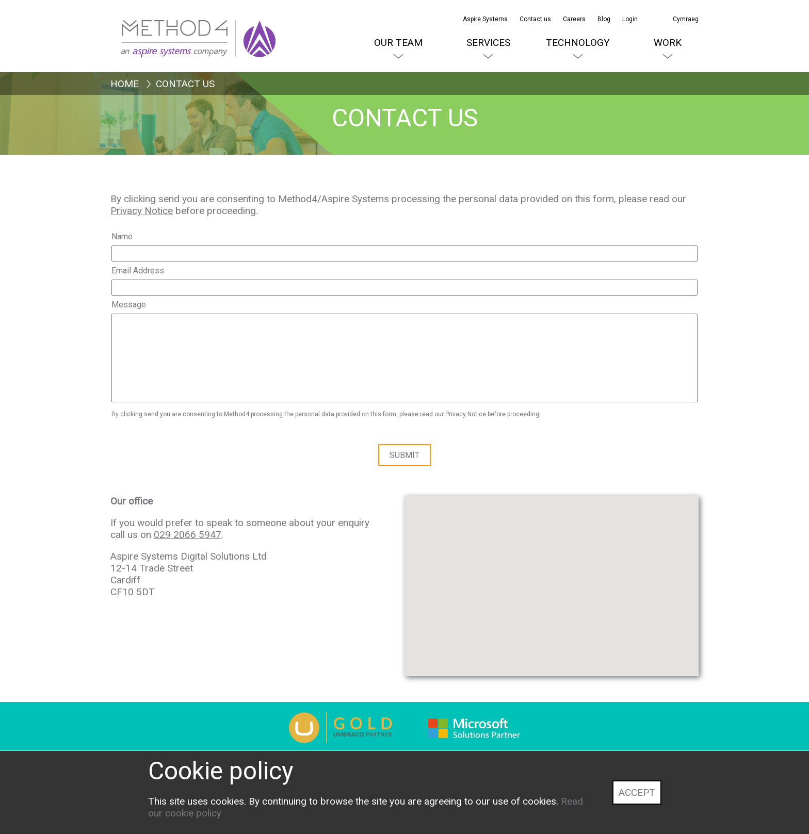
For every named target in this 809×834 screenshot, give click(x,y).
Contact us (535, 19)
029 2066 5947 (187, 535)
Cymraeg (686, 19)
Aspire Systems (485, 19)
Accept (637, 792)
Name (122, 236)
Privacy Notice (141, 211)
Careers (574, 19)
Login (630, 19)
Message (128, 304)
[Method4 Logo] (157, 25)
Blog (603, 19)
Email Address (137, 270)
